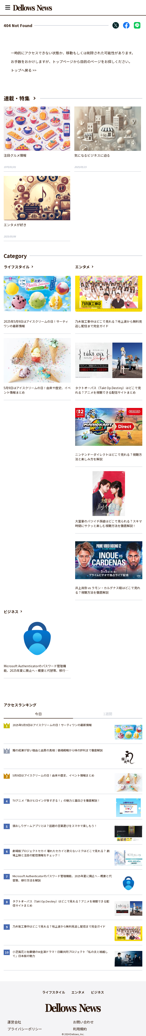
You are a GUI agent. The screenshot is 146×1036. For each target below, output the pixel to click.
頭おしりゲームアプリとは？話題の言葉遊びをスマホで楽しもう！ (55, 826)
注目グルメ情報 (15, 155)
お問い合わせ (83, 1022)
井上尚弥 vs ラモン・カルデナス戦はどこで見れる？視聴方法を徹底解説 (107, 590)
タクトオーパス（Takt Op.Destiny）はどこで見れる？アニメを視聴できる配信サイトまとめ (108, 390)
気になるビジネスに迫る (92, 155)
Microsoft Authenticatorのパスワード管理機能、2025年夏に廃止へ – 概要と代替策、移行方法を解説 (36, 668)
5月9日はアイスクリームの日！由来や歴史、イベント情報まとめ (37, 390)
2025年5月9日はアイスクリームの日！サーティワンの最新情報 (36, 323)
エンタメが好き (15, 224)
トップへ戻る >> (23, 70)
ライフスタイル (16, 266)
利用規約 (80, 1028)
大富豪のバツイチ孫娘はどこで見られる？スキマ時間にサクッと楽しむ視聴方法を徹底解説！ (108, 523)
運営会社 (14, 1022)
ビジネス (11, 611)
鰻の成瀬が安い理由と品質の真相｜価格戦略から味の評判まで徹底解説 (58, 750)
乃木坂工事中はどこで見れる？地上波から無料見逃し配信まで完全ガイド (108, 323)
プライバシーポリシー (24, 1028)
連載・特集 (17, 98)
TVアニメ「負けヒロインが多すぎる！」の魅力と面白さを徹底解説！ (56, 800)
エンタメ (82, 266)
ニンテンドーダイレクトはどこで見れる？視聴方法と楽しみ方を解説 (108, 456)
